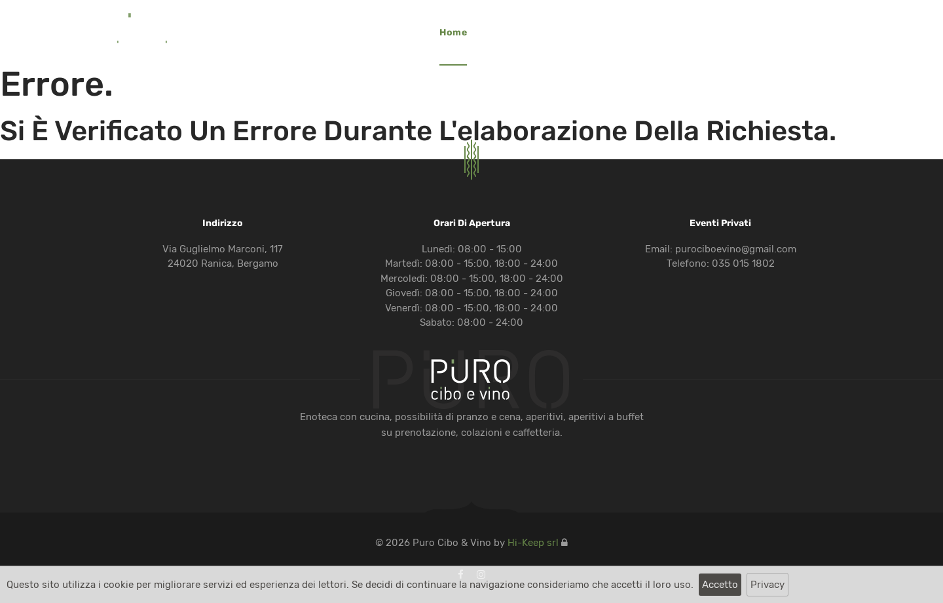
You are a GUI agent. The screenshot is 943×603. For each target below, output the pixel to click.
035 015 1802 (743, 263)
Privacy (767, 585)
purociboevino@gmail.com (735, 249)
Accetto (720, 585)
